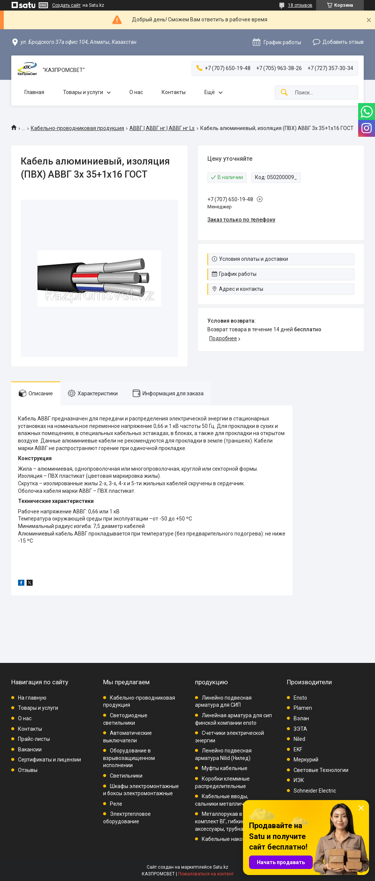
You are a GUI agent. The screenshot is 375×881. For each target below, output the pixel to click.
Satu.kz (220, 867)
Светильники (126, 776)
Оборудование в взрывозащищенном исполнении (129, 758)
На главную (32, 698)
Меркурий (306, 760)
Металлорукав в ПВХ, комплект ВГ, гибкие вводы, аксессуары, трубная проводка (233, 821)
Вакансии (30, 749)
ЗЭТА (300, 729)
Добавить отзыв (343, 42)
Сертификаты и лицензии (49, 760)
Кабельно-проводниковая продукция (77, 128)
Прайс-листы (34, 739)
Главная (34, 92)
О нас (136, 92)
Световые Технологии (321, 770)
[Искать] (284, 93)
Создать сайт (66, 5)
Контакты (174, 92)
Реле (116, 804)
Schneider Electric (315, 791)
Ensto (300, 698)
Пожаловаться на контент (206, 874)
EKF (298, 749)
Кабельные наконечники (232, 839)
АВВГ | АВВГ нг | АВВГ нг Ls (162, 128)
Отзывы (28, 770)
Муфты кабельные (225, 768)
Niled (299, 739)
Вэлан (301, 718)
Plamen (303, 708)
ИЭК (299, 780)
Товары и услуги (83, 92)
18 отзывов (300, 5)
